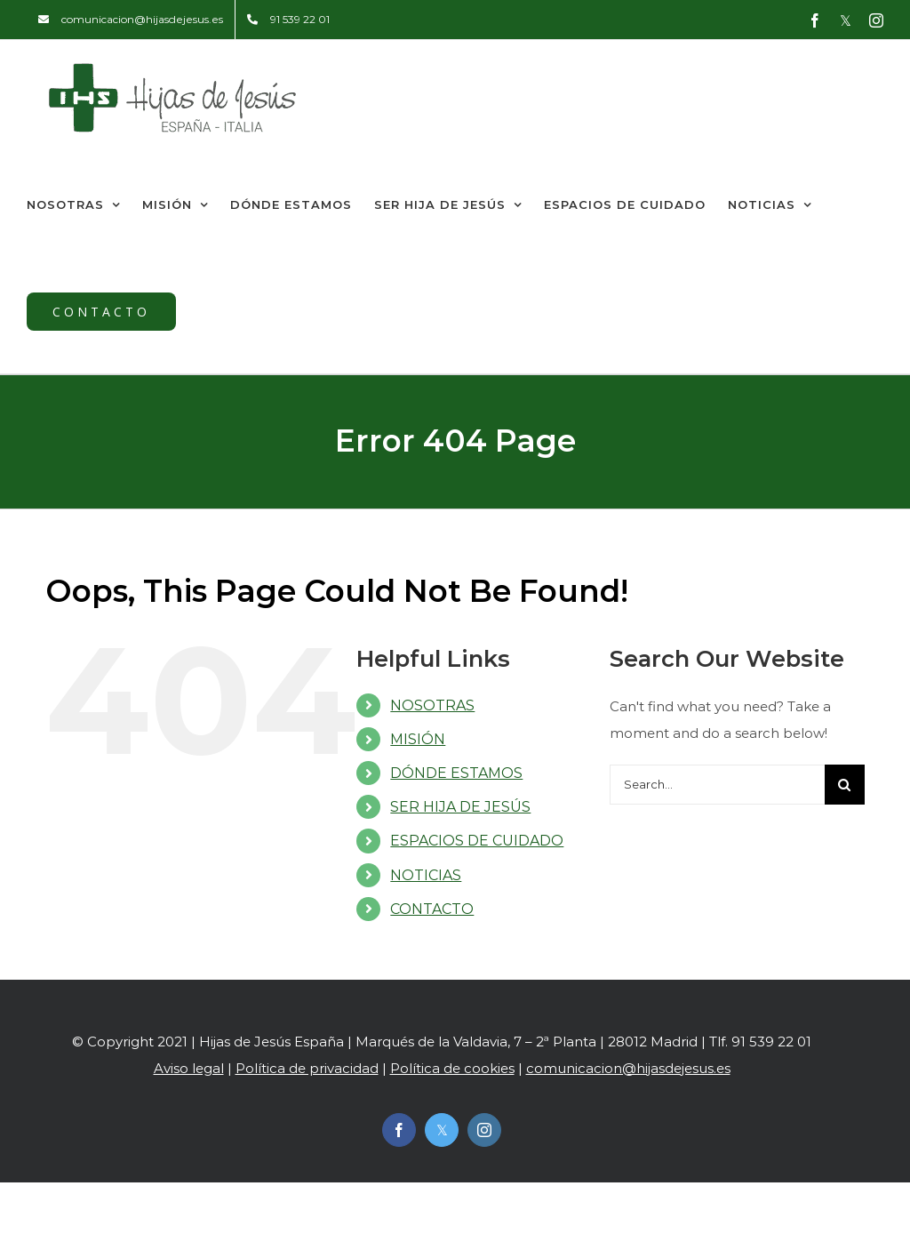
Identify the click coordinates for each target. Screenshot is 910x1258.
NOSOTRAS (432, 705)
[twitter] (442, 1130)
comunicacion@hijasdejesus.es (628, 1068)
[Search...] (717, 785)
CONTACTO (432, 909)
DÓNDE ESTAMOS (456, 773)
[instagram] (484, 1130)
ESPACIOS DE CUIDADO (476, 840)
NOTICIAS (425, 875)
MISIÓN (417, 739)
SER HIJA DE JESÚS (460, 806)
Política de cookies (452, 1068)
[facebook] (399, 1130)
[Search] (845, 785)
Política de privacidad (307, 1068)
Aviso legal (189, 1068)
